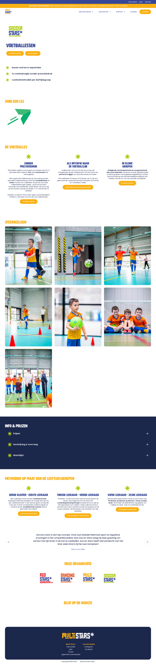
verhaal (148, 2)
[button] (86, 12)
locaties (134, 12)
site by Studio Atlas (87, 661)
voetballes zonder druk (127, 509)
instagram (89, 647)
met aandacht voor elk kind (78, 516)
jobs (141, 2)
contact (145, 12)
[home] (8, 11)
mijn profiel (132, 2)
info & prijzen (33, 53)
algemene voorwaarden (70, 654)
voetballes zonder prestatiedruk (78, 187)
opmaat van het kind (28, 513)
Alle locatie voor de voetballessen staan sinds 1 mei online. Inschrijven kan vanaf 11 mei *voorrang (78, 6)
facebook (88, 649)
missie (70, 652)
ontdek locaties (15, 53)
